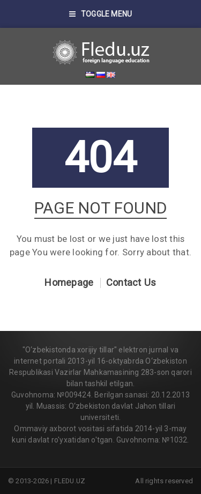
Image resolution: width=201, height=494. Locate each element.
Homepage (68, 282)
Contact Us (131, 282)
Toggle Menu (100, 14)
